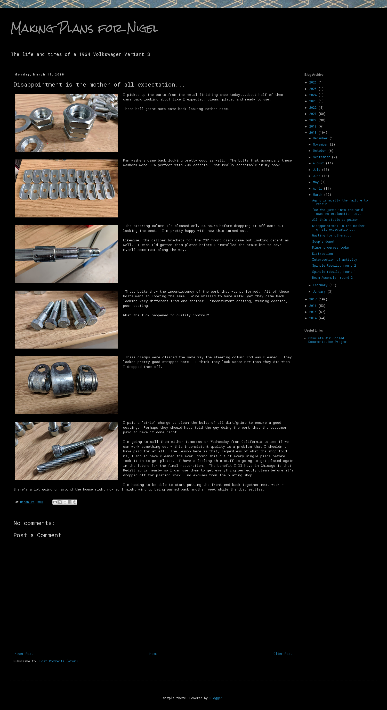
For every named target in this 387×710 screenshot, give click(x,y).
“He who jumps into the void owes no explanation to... (337, 211)
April (318, 188)
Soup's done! (323, 241)
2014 (313, 318)
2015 (313, 312)
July (317, 169)
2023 (313, 101)
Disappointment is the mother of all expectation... (338, 227)
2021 (313, 114)
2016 (313, 305)
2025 (313, 89)
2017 (313, 299)
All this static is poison (335, 219)
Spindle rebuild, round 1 (334, 271)
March (318, 194)
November (321, 144)
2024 (313, 95)
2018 (313, 132)
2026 (313, 82)
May (316, 182)
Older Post (282, 654)
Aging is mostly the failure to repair (340, 202)
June (317, 176)
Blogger (215, 698)
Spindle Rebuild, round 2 (334, 265)
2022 (313, 107)
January (320, 291)
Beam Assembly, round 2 (332, 277)
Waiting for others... (331, 235)
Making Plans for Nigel (84, 28)
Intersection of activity (334, 259)
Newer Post (24, 654)
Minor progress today (331, 247)
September (322, 157)
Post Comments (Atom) (58, 661)
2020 (313, 120)
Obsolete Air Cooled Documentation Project (328, 340)
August (319, 163)
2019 (313, 126)
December (321, 138)
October (320, 150)
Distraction (322, 253)
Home (153, 654)
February (321, 285)
